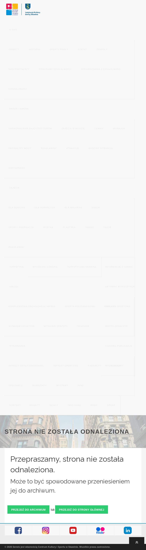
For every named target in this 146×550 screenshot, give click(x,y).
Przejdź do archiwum (28, 509)
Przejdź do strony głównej (81, 509)
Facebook (18, 530)
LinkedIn (128, 530)
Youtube (73, 530)
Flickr (100, 530)
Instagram (46, 530)
